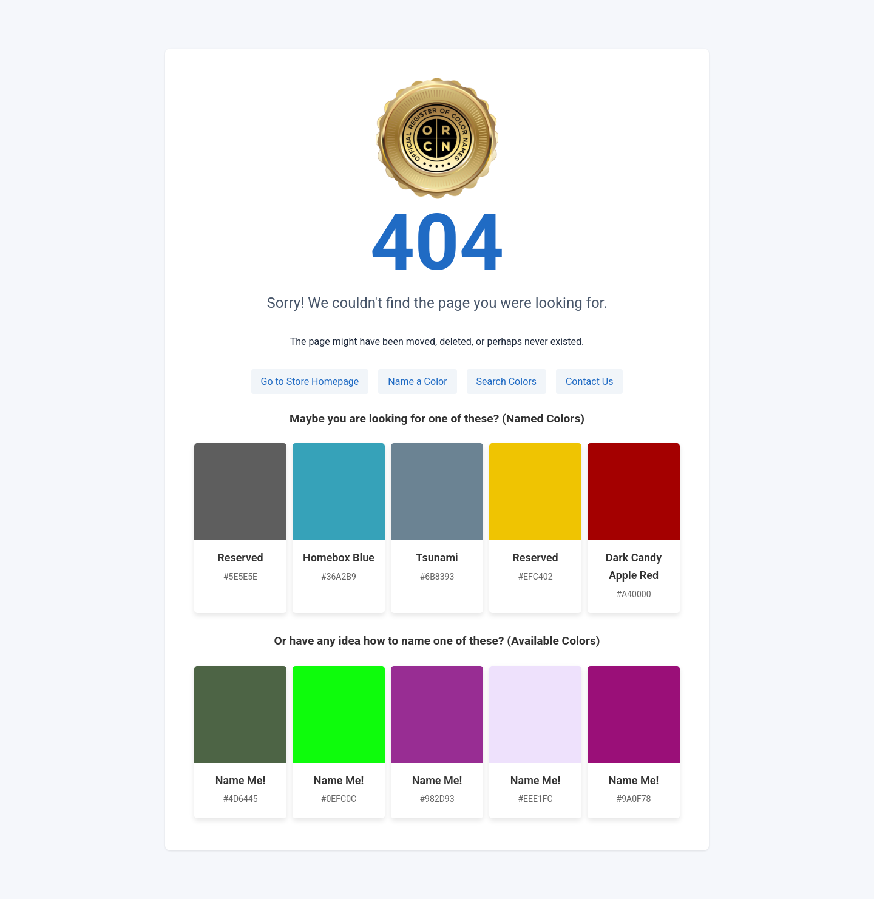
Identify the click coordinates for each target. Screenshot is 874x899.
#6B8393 (437, 577)
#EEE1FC (535, 799)
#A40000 (633, 594)
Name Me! (240, 780)
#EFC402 (535, 577)
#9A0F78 (634, 799)
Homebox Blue (338, 557)
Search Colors (506, 381)
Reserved (240, 557)
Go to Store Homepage (310, 381)
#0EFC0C (338, 799)
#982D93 (436, 799)
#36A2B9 (338, 577)
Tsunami (437, 557)
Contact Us (590, 381)
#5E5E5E (240, 577)
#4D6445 (240, 799)
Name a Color (417, 381)
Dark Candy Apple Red (634, 566)
